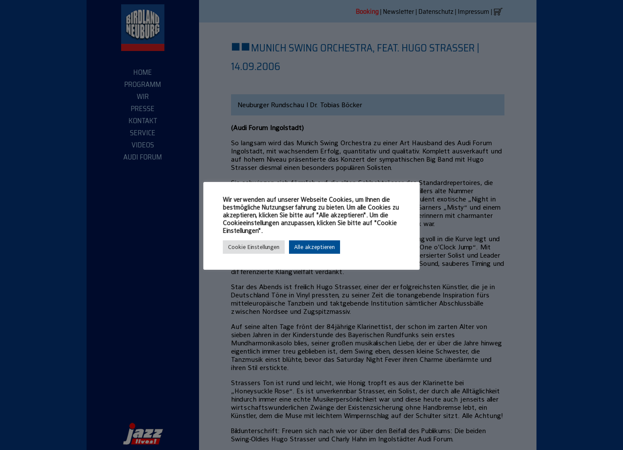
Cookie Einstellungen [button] (253, 247)
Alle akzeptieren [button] (314, 247)
